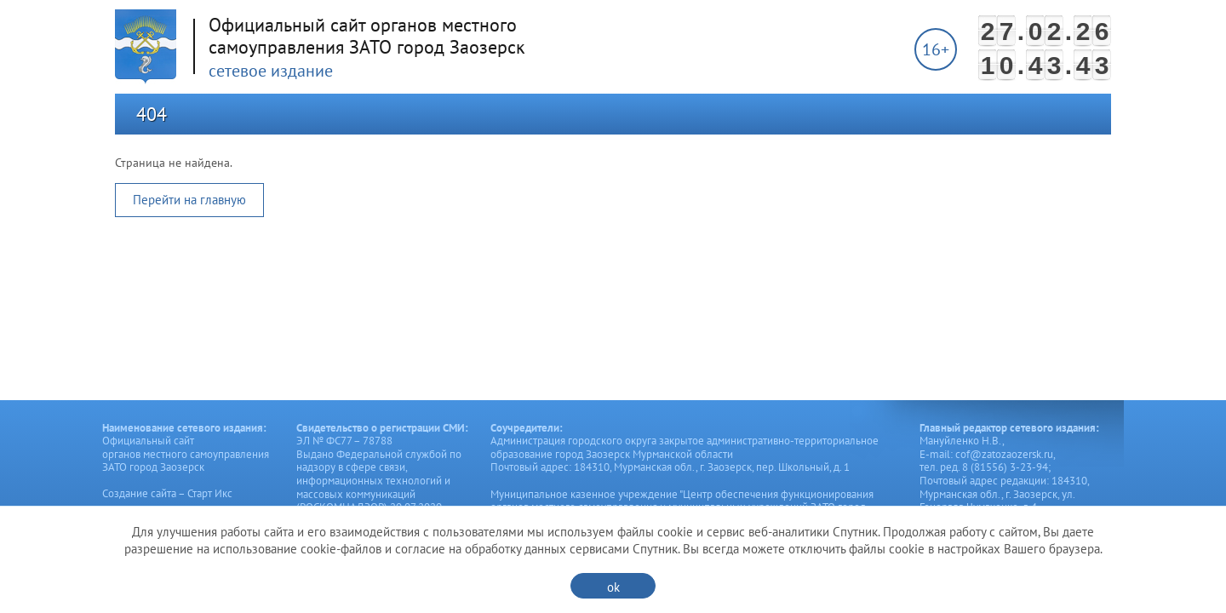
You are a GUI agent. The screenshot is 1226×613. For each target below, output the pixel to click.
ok (613, 587)
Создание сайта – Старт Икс (167, 493)
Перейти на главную (189, 200)
